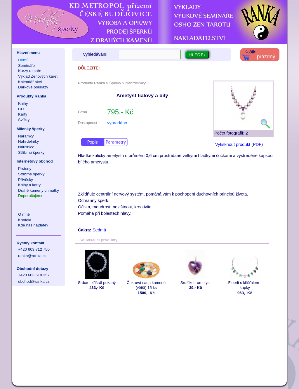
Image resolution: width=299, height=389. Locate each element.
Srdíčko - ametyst (195, 267)
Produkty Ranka (31, 96)
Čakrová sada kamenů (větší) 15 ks (146, 270)
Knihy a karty (29, 185)
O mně (24, 214)
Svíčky (23, 120)
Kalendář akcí (30, 82)
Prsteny (24, 168)
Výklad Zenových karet (38, 76)
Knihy (23, 103)
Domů (23, 60)
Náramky (26, 136)
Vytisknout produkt (232, 144)
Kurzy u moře (29, 71)
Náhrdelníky (28, 141)
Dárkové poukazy (33, 87)
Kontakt (24, 220)
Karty (22, 114)
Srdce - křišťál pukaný (97, 267)
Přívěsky (25, 179)
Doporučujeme (31, 195)
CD (21, 109)
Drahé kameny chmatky (38, 190)
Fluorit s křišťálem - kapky (245, 270)
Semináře (26, 65)
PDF (257, 144)
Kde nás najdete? (33, 225)
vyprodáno (117, 123)
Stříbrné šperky (31, 152)
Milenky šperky (31, 129)
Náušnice (26, 147)
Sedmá (99, 230)
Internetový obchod (35, 161)
